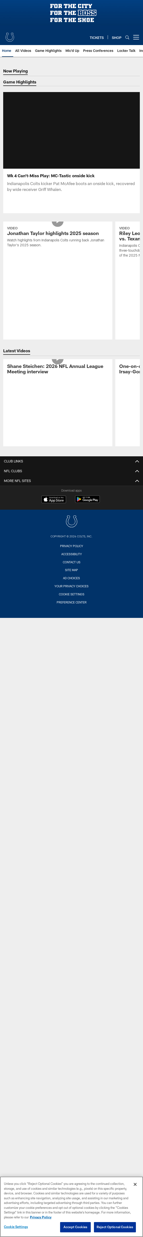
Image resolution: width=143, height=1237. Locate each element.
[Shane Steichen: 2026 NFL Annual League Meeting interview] (57, 369)
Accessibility (71, 554)
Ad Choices (71, 578)
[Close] (135, 1184)
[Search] (127, 37)
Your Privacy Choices (71, 586)
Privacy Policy (71, 546)
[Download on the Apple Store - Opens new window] (54, 500)
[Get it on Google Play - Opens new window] (87, 502)
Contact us (71, 562)
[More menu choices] (136, 37)
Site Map (71, 570)
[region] (71, 1207)
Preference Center (72, 602)
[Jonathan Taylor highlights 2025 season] (57, 237)
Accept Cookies (75, 1227)
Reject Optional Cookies (115, 1227)
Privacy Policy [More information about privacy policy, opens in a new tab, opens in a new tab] (41, 1217)
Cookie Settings (71, 594)
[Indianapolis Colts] (71, 522)
